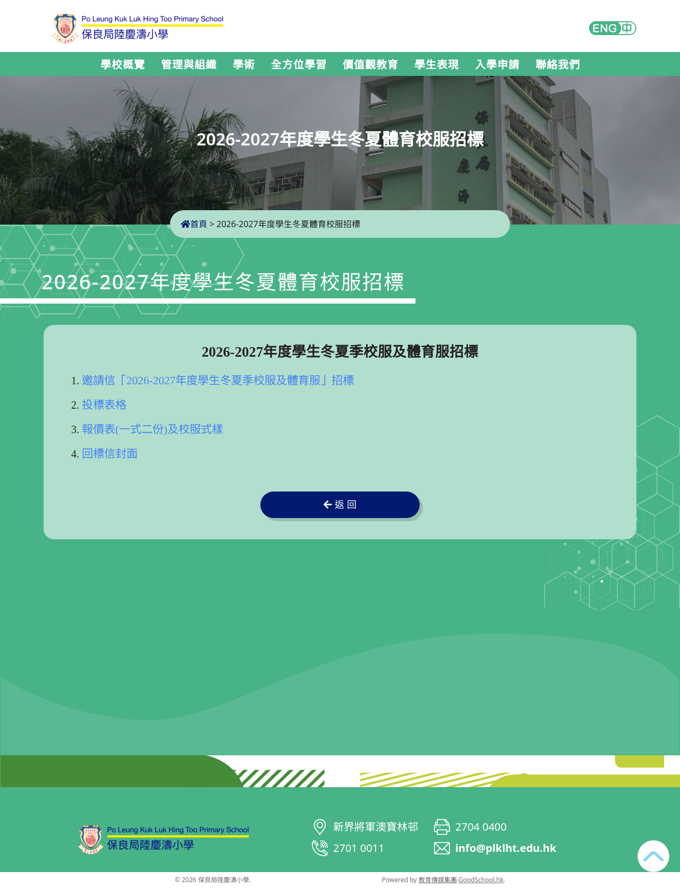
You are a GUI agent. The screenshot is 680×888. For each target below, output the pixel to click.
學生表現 (436, 65)
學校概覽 (122, 65)
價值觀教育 (370, 65)
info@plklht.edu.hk (505, 848)
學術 (244, 65)
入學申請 (497, 65)
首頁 (194, 224)
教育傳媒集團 (438, 879)
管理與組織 (189, 65)
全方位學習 (299, 65)
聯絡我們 (558, 65)
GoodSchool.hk (481, 879)
